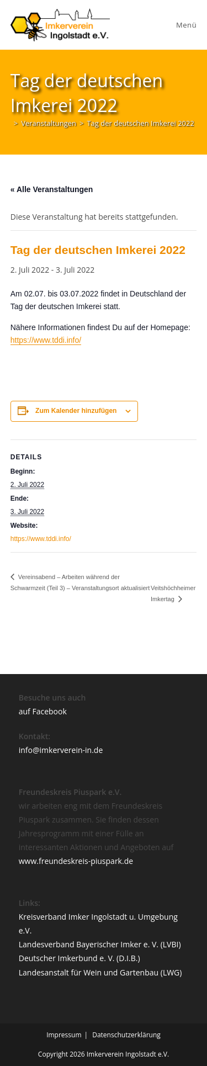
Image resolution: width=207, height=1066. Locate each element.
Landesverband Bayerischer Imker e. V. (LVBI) (100, 944)
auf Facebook (43, 711)
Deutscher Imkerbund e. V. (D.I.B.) (79, 958)
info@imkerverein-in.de (61, 750)
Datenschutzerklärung (126, 1035)
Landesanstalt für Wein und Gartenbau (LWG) (100, 972)
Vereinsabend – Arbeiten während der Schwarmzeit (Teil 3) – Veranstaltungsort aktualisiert (80, 582)
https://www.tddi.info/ (45, 340)
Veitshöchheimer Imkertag (173, 593)
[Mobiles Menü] (185, 25)
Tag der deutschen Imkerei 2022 (140, 123)
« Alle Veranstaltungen (51, 189)
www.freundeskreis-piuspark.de (76, 861)
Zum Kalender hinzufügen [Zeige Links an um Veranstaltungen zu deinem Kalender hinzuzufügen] (75, 411)
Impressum (63, 1035)
